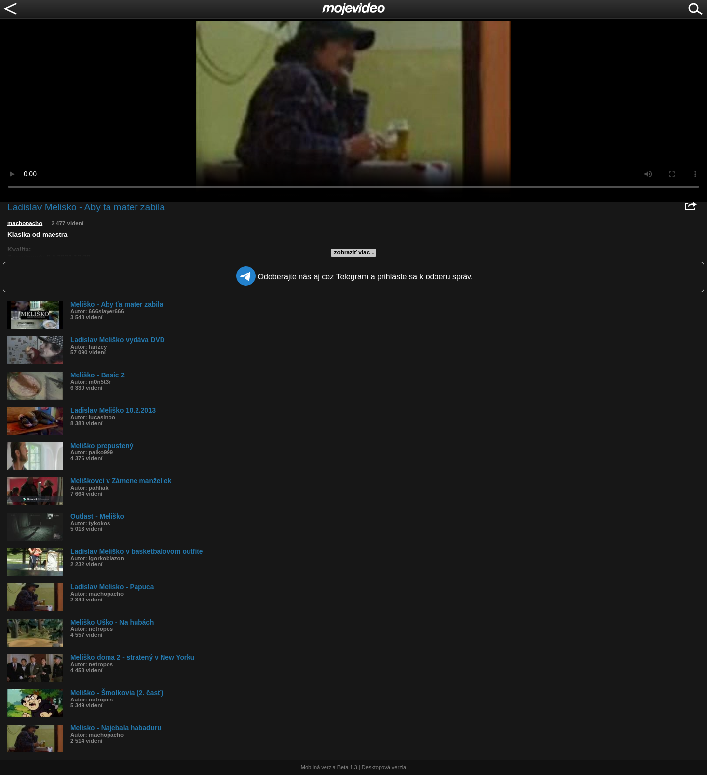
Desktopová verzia (384, 767)
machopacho (24, 223)
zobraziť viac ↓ (354, 252)
